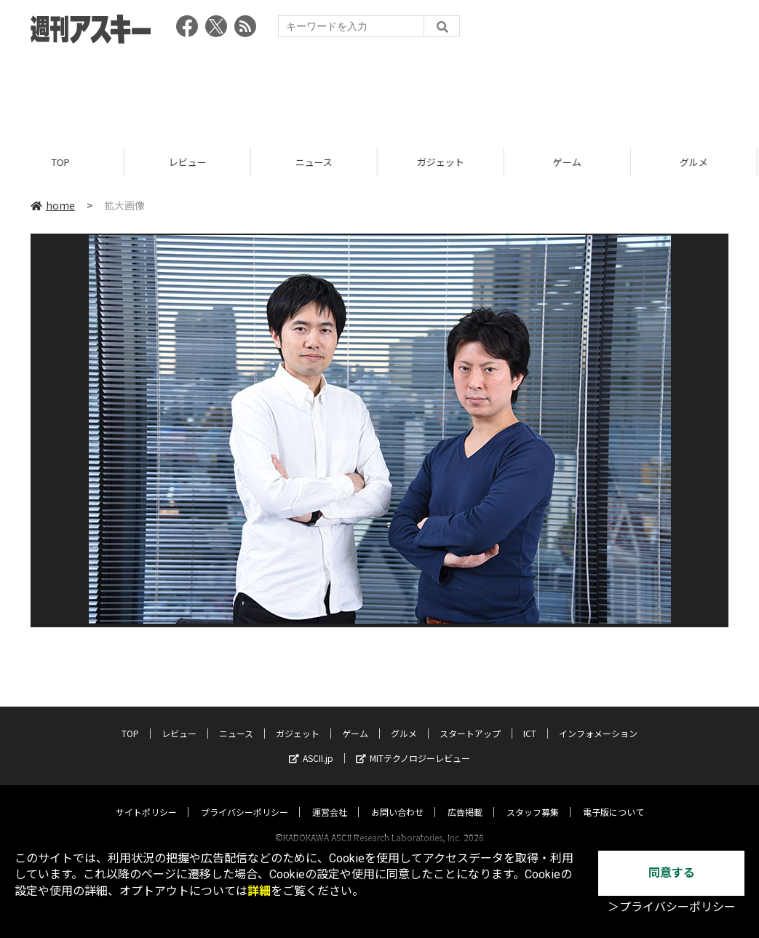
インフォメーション (598, 719)
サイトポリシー (146, 798)
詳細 (259, 891)
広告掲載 (465, 798)
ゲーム (569, 162)
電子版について (613, 798)
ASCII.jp (311, 744)
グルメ (404, 719)
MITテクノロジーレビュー (413, 744)
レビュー (190, 162)
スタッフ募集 (532, 798)
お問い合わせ (397, 798)
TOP (63, 162)
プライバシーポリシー (244, 798)
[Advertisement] (380, 91)
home (53, 205)
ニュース (316, 162)
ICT (529, 719)
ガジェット (442, 162)
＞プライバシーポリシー (672, 907)
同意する (671, 873)
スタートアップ (470, 719)
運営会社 (329, 798)
